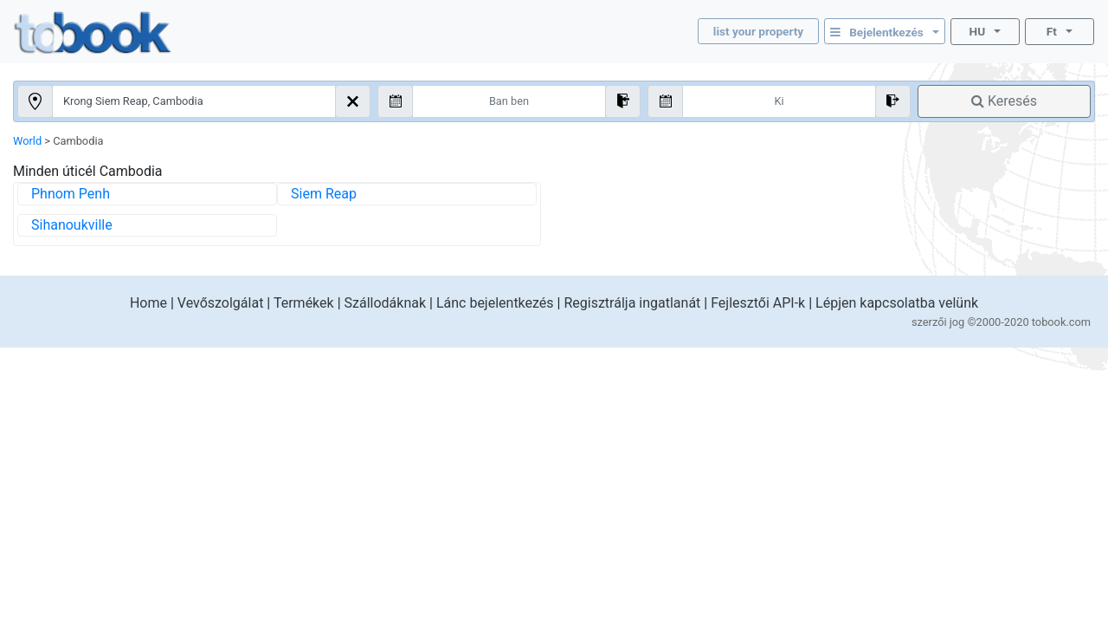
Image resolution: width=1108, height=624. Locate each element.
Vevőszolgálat (220, 303)
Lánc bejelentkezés (495, 303)
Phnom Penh (70, 193)
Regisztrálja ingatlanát (632, 303)
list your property (758, 31)
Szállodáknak (386, 303)
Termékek (304, 303)
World (27, 140)
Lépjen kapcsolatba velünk (896, 303)
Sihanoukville (72, 225)
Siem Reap (324, 193)
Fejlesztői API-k (758, 303)
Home (148, 303)
